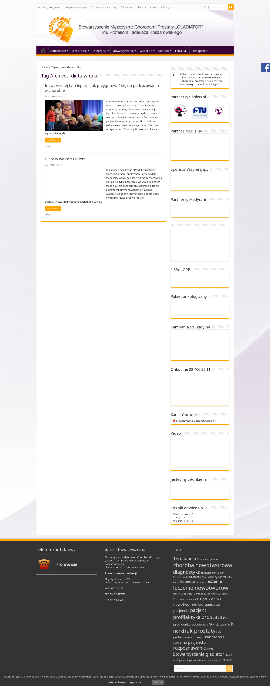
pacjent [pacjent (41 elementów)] (198, 610)
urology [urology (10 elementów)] (187, 660)
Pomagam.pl (199, 51)
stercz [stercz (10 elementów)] (209, 648)
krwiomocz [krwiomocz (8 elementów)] (200, 582)
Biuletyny (164, 7)
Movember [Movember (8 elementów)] (190, 599)
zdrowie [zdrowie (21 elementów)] (225, 659)
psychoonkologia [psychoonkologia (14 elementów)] (185, 624)
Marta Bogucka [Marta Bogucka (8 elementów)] (202, 593)
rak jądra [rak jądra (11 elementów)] (220, 624)
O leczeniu (99, 51)
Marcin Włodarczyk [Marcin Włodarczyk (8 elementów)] (183, 593)
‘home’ (43, 50)
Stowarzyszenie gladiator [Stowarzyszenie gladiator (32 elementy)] (198, 654)
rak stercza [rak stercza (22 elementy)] (214, 637)
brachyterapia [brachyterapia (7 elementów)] (211, 559)
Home (44, 67)
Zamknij (158, 682)
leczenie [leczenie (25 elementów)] (214, 581)
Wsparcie (146, 51)
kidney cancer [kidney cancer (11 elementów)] (217, 577)
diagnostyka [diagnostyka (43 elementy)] (187, 572)
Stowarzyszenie (123, 51)
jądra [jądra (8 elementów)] (206, 577)
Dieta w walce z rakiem (65, 158)
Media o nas (127, 7)
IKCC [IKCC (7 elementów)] (200, 577)
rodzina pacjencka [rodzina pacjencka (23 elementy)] (189, 642)
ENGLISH (181, 51)
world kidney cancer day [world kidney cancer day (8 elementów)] (205, 660)
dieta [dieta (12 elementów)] (204, 573)
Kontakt (163, 51)
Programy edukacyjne (76, 7)
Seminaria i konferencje (104, 7)
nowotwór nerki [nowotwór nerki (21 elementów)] (187, 604)
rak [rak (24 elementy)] (211, 624)
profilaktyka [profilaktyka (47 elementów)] (187, 617)
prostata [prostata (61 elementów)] (211, 616)
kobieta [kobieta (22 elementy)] (187, 581)
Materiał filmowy (147, 7)
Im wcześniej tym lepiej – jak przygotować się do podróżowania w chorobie (102, 88)
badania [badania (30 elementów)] (188, 558)
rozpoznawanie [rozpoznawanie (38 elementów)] (189, 648)
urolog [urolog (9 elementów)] (228, 655)
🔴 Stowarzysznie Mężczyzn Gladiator (194, 420)
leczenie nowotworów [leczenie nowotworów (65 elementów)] (200, 588)
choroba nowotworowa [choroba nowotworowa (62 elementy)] (202, 565)
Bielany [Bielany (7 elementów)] (200, 559)
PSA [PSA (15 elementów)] (226, 618)
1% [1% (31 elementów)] (176, 558)
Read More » (53, 140)
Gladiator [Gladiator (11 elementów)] (192, 577)
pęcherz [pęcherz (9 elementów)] (203, 624)
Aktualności (58, 51)
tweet (48, 146)
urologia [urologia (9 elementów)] (178, 660)
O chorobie (79, 51)
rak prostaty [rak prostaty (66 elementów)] (200, 630)
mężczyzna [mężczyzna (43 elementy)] (209, 598)
